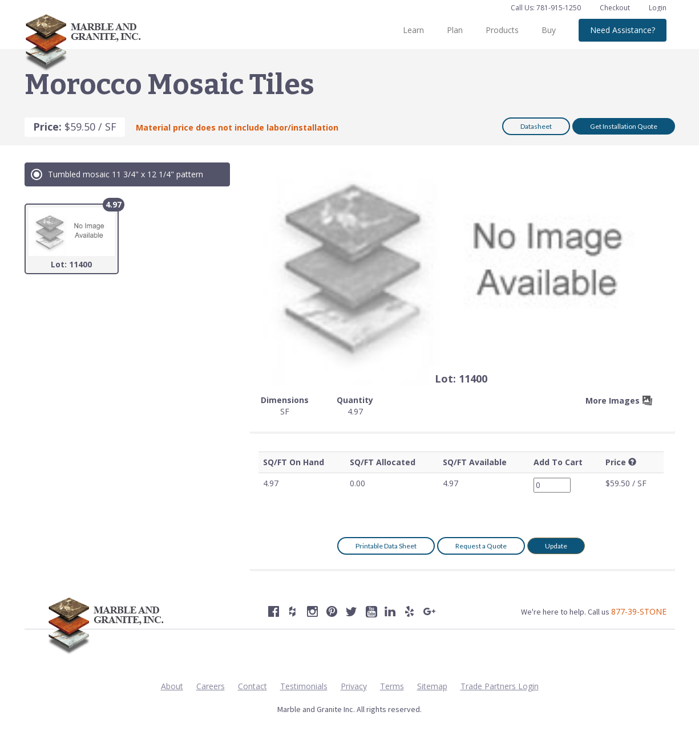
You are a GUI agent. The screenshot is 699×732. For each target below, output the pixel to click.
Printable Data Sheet (386, 546)
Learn (413, 30)
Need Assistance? (622, 30)
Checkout (616, 8)
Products (502, 30)
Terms (392, 686)
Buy (549, 30)
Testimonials (304, 686)
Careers (210, 686)
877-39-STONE (638, 611)
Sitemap (432, 686)
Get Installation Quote (623, 126)
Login (657, 8)
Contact (252, 686)
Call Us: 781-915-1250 (546, 8)
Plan (455, 30)
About (172, 686)
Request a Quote (481, 546)
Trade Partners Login (499, 686)
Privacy (354, 686)
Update (556, 546)
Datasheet (536, 126)
